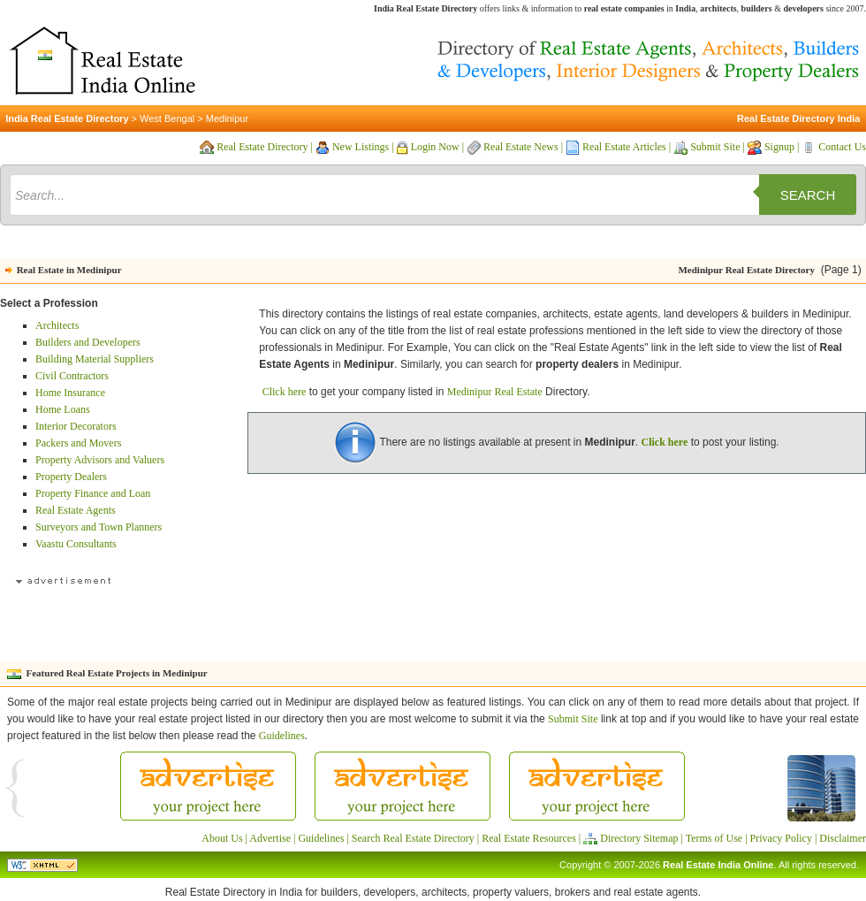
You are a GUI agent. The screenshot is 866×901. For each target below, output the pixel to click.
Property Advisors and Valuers (99, 460)
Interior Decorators (76, 426)
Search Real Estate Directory (413, 838)
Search (808, 194)
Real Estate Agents (75, 510)
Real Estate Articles (624, 147)
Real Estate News (520, 147)
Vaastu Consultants (76, 544)
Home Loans (62, 409)
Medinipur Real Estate (495, 392)
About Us (221, 838)
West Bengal (167, 118)
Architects (57, 325)
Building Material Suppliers (94, 359)
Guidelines (282, 735)
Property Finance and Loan (92, 493)
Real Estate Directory (262, 147)
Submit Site (715, 147)
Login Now (435, 147)
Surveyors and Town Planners (98, 527)
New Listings (360, 147)
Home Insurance (70, 392)
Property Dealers (71, 476)
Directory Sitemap (639, 838)
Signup (779, 147)
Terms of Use (714, 838)
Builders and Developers (88, 342)
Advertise (270, 838)
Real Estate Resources (529, 838)
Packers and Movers (78, 443)
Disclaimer (842, 838)
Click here (284, 392)
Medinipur (227, 118)
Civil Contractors (72, 376)
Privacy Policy (781, 838)
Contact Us (842, 147)
